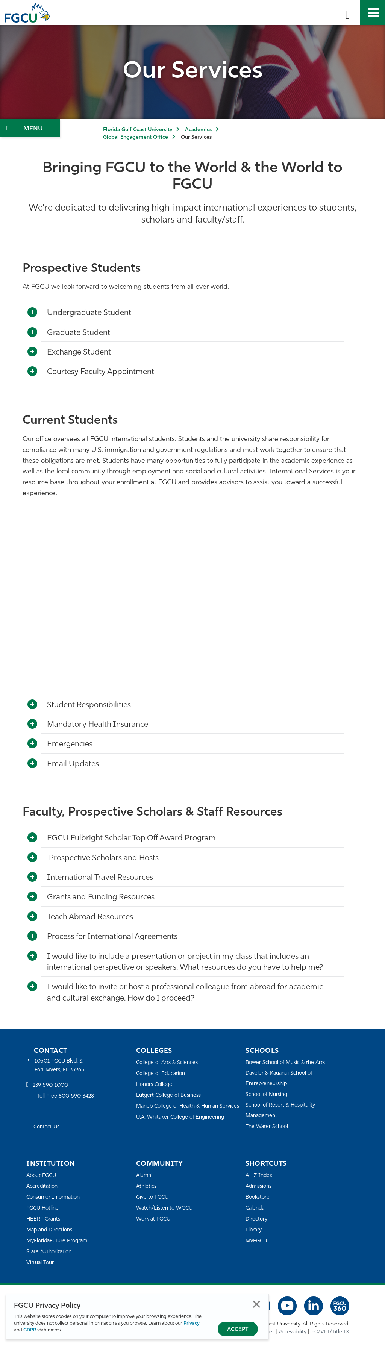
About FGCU (42, 1175)
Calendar (257, 1208)
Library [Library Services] (254, 1230)
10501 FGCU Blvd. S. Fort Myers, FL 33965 (61, 1065)
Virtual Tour (40, 1262)
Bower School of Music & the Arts (288, 1062)
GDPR (29, 1330)
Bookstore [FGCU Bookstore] (259, 1197)
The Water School (268, 1126)
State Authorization (50, 1251)
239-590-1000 (52, 1086)
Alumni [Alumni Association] (145, 1175)
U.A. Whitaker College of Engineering (183, 1127)
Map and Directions (51, 1230)
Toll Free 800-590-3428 (68, 1097)
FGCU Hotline (43, 1208)
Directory (257, 1219)
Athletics (147, 1186)
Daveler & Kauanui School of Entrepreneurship (282, 1078)
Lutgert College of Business (171, 1095)
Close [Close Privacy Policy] (256, 1304)
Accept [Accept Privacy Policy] (238, 1330)
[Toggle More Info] (32, 312)
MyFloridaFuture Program (59, 1240)
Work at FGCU (154, 1219)
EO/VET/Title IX (330, 1331)
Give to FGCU (153, 1197)
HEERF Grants (44, 1219)
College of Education (162, 1073)
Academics (198, 130)
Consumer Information (55, 1197)
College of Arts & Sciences (169, 1062)
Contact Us (47, 1128)
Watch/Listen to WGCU (166, 1208)
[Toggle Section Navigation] (30, 128)
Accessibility (292, 1331)
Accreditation (42, 1186)
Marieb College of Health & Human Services (180, 1111)
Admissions (260, 1186)
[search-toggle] (347, 12)
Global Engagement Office (135, 137)
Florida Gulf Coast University (137, 130)
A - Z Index (260, 1175)
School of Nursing (268, 1094)
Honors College (155, 1084)
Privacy (191, 1323)
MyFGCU (257, 1240)
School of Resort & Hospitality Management (283, 1110)
